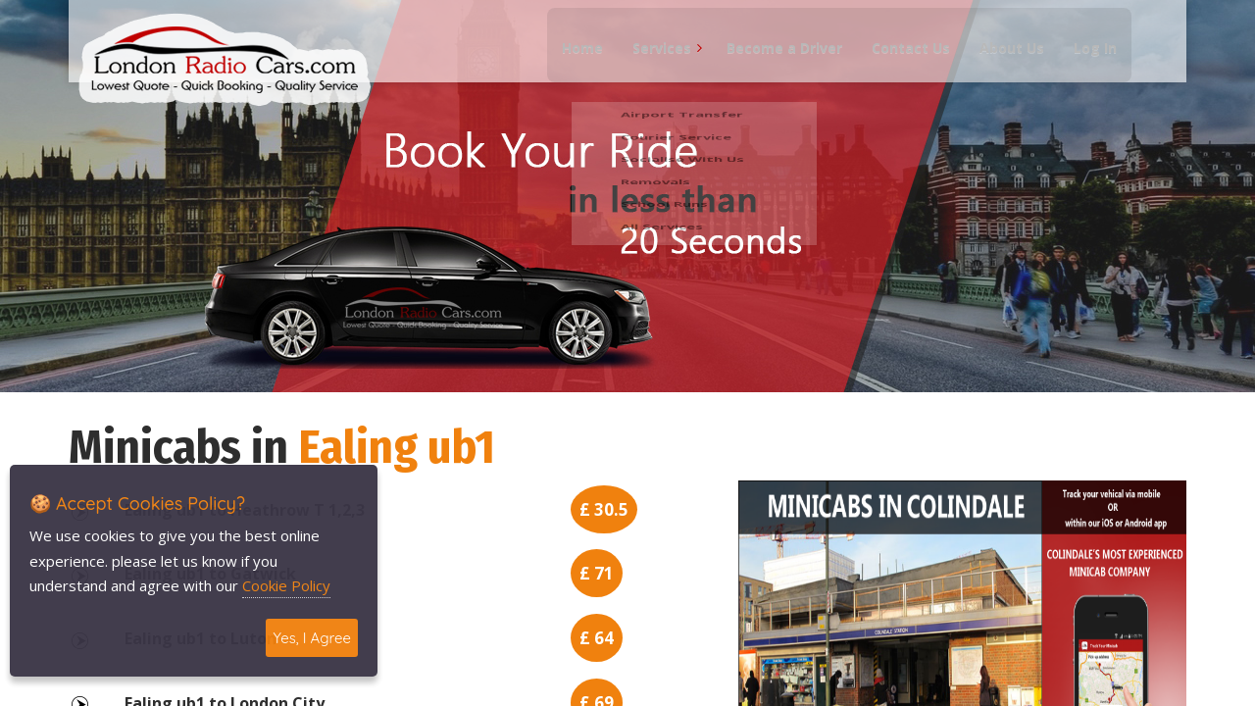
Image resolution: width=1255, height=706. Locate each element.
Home (573, 59)
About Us (1003, 59)
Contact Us (902, 59)
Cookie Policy (286, 585)
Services (653, 59)
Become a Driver (775, 59)
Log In (1086, 59)
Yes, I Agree (312, 638)
